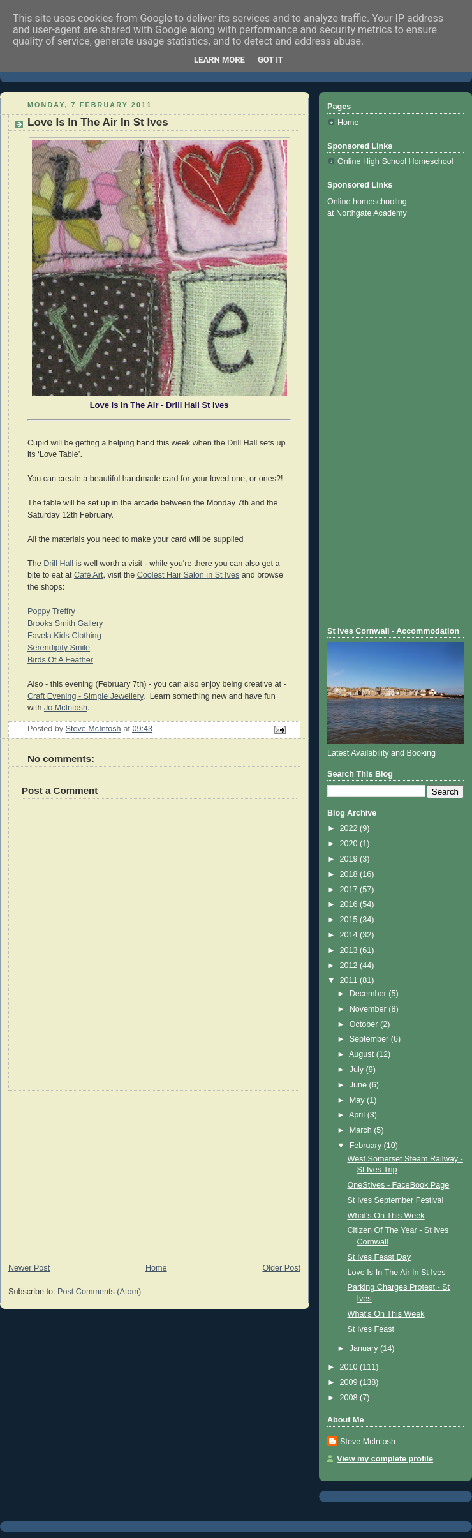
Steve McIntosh (367, 1441)
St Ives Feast (371, 1329)
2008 (350, 1397)
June (359, 1084)
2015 (350, 919)
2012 (350, 965)
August (362, 1054)
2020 (350, 843)
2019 (350, 859)
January (365, 1348)
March (362, 1130)
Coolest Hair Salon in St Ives (188, 575)
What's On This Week (386, 1215)
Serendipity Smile (58, 647)
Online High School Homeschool (395, 161)
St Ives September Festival (396, 1200)
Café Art (88, 575)
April (358, 1114)
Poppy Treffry (51, 611)
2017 (350, 889)
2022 (350, 828)
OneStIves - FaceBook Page (399, 1185)
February (367, 1145)
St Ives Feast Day (379, 1257)
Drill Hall (58, 563)
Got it (270, 59)
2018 (350, 874)
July (358, 1069)
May (358, 1100)
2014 (350, 934)
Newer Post (29, 1268)
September (370, 1038)
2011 (350, 980)
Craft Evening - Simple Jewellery (85, 696)
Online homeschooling (367, 201)
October (365, 1024)
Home (156, 1268)
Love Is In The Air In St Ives (397, 1272)
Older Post (281, 1268)
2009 (350, 1382)
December (369, 993)
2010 (350, 1367)
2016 (350, 904)
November (369, 1008)
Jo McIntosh (65, 707)
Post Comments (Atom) (99, 1291)
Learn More (219, 59)
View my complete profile (385, 1458)
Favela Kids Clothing (64, 635)
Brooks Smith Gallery (65, 623)
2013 (350, 950)
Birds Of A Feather (60, 659)
